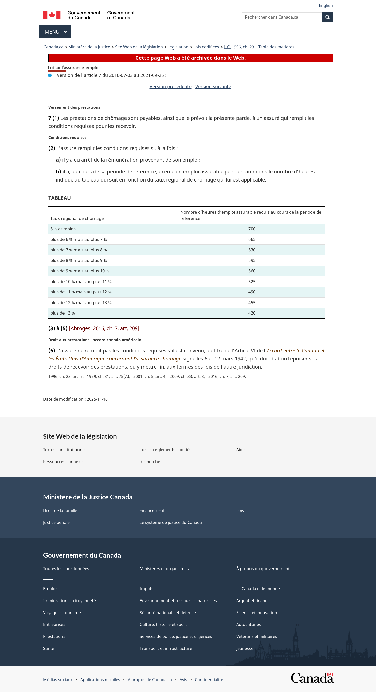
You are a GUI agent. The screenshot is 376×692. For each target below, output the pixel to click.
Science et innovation (256, 612)
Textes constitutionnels (65, 449)
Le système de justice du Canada (171, 522)
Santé (48, 648)
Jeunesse (244, 648)
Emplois (50, 588)
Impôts (146, 588)
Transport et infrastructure (166, 648)
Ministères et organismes (164, 568)
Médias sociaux (58, 679)
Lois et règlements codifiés (165, 449)
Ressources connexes (64, 461)
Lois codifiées (206, 47)
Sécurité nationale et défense (168, 612)
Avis (183, 679)
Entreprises (54, 624)
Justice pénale (56, 522)
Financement (152, 510)
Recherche (150, 461)
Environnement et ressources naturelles (178, 600)
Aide (240, 449)
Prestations (54, 636)
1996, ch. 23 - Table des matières (259, 47)
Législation (178, 47)
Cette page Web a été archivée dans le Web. (190, 57)
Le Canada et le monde (258, 588)
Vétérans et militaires (256, 636)
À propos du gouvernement (263, 568)
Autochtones (248, 624)
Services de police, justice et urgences (176, 636)
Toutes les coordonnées (66, 568)
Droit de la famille (60, 510)
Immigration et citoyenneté (69, 600)
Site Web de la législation (139, 47)
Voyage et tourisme (62, 612)
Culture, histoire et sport (163, 624)
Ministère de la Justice (89, 47)
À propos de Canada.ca (150, 679)
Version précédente (171, 86)
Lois (240, 510)
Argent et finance (253, 600)
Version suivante (213, 86)
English (326, 5)
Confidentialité (209, 679)
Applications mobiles (100, 679)
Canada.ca (54, 47)
